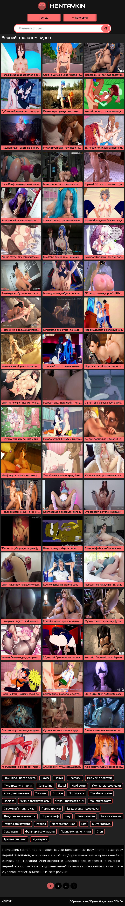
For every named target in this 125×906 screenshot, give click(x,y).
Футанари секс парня (40, 831)
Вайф (45, 778)
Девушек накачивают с (20, 816)
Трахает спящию (15, 839)
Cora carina (45, 785)
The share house (101, 793)
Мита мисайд (101, 824)
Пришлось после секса (19, 778)
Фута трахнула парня (18, 785)
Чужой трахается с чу (69, 801)
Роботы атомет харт (17, 824)
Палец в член (85, 816)
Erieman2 (75, 778)
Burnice (57, 793)
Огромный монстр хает (19, 808)
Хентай (7, 901)
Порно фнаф (50, 816)
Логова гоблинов (63, 824)
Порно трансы (51, 808)
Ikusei (62, 785)
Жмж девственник (17, 793)
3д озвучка (39, 839)
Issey (67, 816)
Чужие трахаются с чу (34, 801)
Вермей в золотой (99, 778)
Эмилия (41, 793)
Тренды (43, 17)
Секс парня (11, 831)
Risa (83, 824)
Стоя (100, 831)
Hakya (59, 778)
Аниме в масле (111, 816)
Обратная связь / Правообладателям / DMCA (96, 901)
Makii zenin (79, 785)
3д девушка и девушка (82, 808)
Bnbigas (9, 801)
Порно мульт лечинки (76, 831)
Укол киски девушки (106, 785)
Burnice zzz (76, 793)
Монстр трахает (100, 801)
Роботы (41, 824)
